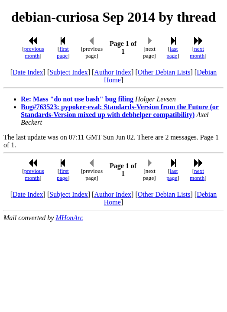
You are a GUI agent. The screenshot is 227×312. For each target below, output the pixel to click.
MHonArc (69, 217)
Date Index (28, 72)
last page (172, 52)
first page (63, 52)
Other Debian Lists (164, 72)
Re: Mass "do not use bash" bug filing (77, 99)
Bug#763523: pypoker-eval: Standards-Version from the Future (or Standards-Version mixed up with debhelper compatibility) (120, 110)
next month (197, 52)
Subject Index (68, 72)
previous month (34, 52)
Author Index (112, 72)
